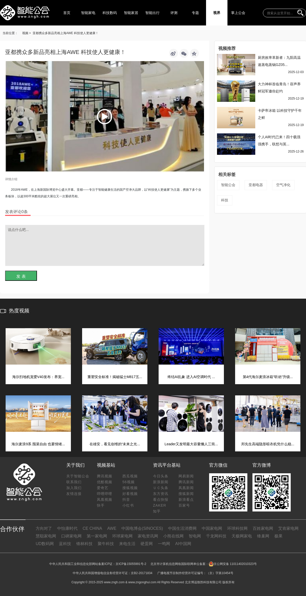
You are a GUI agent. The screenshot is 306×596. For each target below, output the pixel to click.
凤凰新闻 (186, 488)
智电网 (195, 536)
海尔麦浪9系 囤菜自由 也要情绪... (38, 444)
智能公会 (228, 185)
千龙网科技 (216, 536)
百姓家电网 (263, 528)
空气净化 (283, 185)
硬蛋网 (147, 544)
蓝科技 (65, 544)
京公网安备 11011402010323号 (233, 563)
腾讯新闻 (186, 482)
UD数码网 (45, 544)
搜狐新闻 (186, 494)
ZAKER (159, 505)
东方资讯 (160, 494)
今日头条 (160, 476)
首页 (66, 13)
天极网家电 (242, 536)
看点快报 (160, 499)
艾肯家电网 (288, 528)
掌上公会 (238, 13)
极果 (278, 536)
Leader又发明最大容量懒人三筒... (191, 444)
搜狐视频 (130, 488)
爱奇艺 (102, 488)
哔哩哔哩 (104, 494)
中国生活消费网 (182, 528)
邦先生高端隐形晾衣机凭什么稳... (267, 444)
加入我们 (74, 488)
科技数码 (110, 13)
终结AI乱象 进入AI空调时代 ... (191, 377)
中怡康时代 (67, 528)
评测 (173, 13)
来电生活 (127, 544)
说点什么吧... (105, 245)
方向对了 (44, 528)
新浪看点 (186, 499)
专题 (195, 13)
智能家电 (88, 13)
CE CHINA (92, 528)
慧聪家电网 (46, 536)
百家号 (184, 505)
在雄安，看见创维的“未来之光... (115, 444)
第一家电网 (97, 536)
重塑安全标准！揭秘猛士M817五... (114, 377)
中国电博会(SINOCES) (142, 528)
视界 (216, 13)
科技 (224, 200)
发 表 (21, 276)
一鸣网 (164, 544)
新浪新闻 (160, 482)
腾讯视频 (104, 476)
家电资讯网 (148, 536)
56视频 (128, 482)
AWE (111, 528)
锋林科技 (84, 544)
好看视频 (130, 494)
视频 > (26, 33)
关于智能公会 (77, 476)
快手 (101, 505)
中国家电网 (212, 528)
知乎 (157, 511)
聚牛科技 (106, 544)
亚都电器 (256, 185)
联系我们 (74, 482)
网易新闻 (186, 476)
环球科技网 (237, 528)
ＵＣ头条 (160, 488)
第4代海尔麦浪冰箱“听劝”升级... (268, 377)
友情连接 (74, 494)
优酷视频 (104, 482)
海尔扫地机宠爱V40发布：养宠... (38, 377)
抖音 (126, 499)
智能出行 (152, 13)
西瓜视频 (130, 476)
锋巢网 (263, 536)
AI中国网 (183, 544)
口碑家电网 (71, 536)
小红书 (128, 505)
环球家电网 (122, 536)
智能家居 (131, 13)
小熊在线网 (173, 536)
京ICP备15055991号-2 (131, 564)
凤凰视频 (104, 499)
